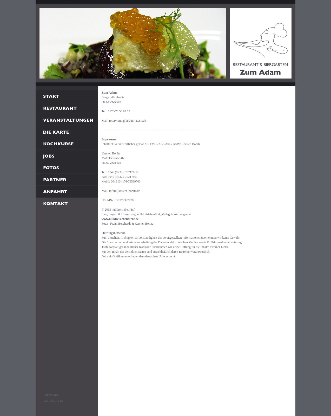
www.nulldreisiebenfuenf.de (120, 219)
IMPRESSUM (51, 395)
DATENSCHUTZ (53, 400)
